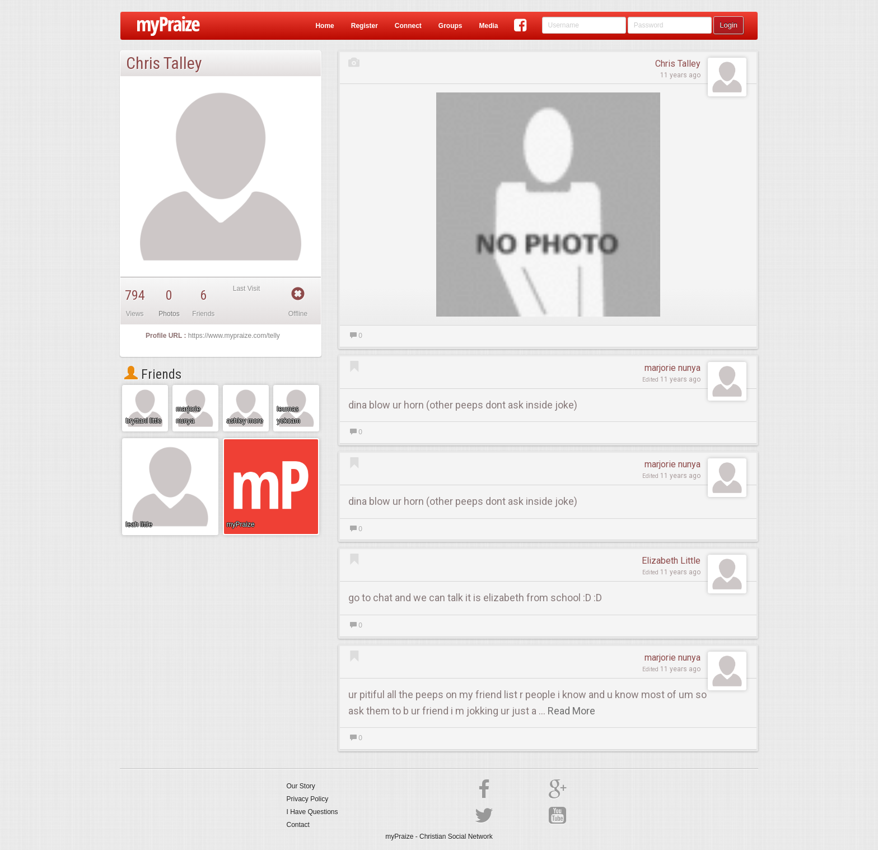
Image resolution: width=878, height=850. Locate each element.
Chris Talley (677, 63)
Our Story (301, 786)
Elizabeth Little (671, 560)
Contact (298, 825)
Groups (450, 26)
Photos (168, 314)
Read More (571, 711)
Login (728, 25)
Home (324, 26)
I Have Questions (312, 812)
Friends (152, 374)
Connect (408, 26)
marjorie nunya (672, 368)
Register (364, 26)
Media (488, 26)
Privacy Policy (308, 799)
